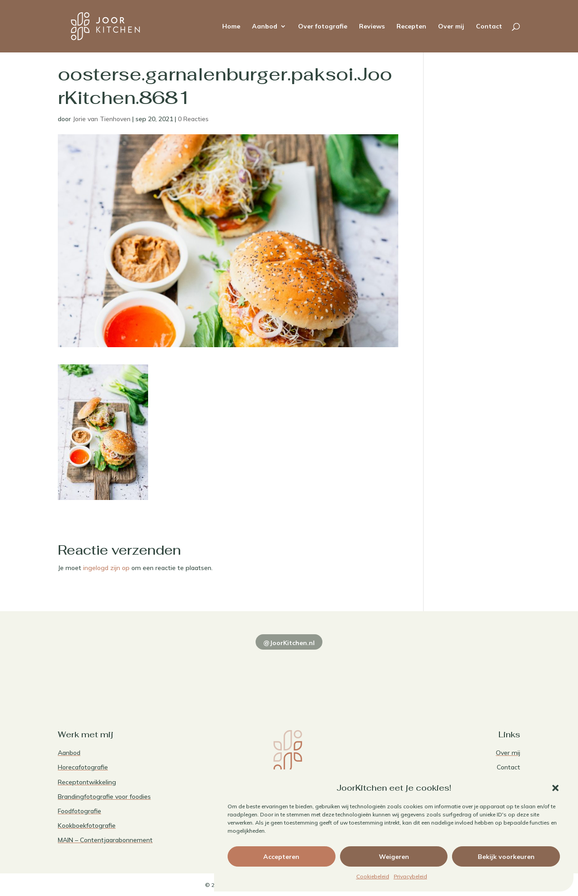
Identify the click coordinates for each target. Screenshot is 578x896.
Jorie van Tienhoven (102, 119)
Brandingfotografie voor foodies (104, 796)
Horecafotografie (83, 767)
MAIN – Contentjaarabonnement (105, 840)
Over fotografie (322, 26)
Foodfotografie (79, 811)
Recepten (411, 26)
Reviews (372, 26)
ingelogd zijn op (106, 568)
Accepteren (281, 857)
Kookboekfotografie (87, 825)
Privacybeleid (410, 876)
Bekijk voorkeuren (506, 857)
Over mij (451, 26)
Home (231, 26)
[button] (555, 787)
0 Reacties (193, 119)
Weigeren (394, 857)
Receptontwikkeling (87, 782)
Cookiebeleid (372, 876)
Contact (489, 26)
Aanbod (264, 26)
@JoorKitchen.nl (289, 643)
